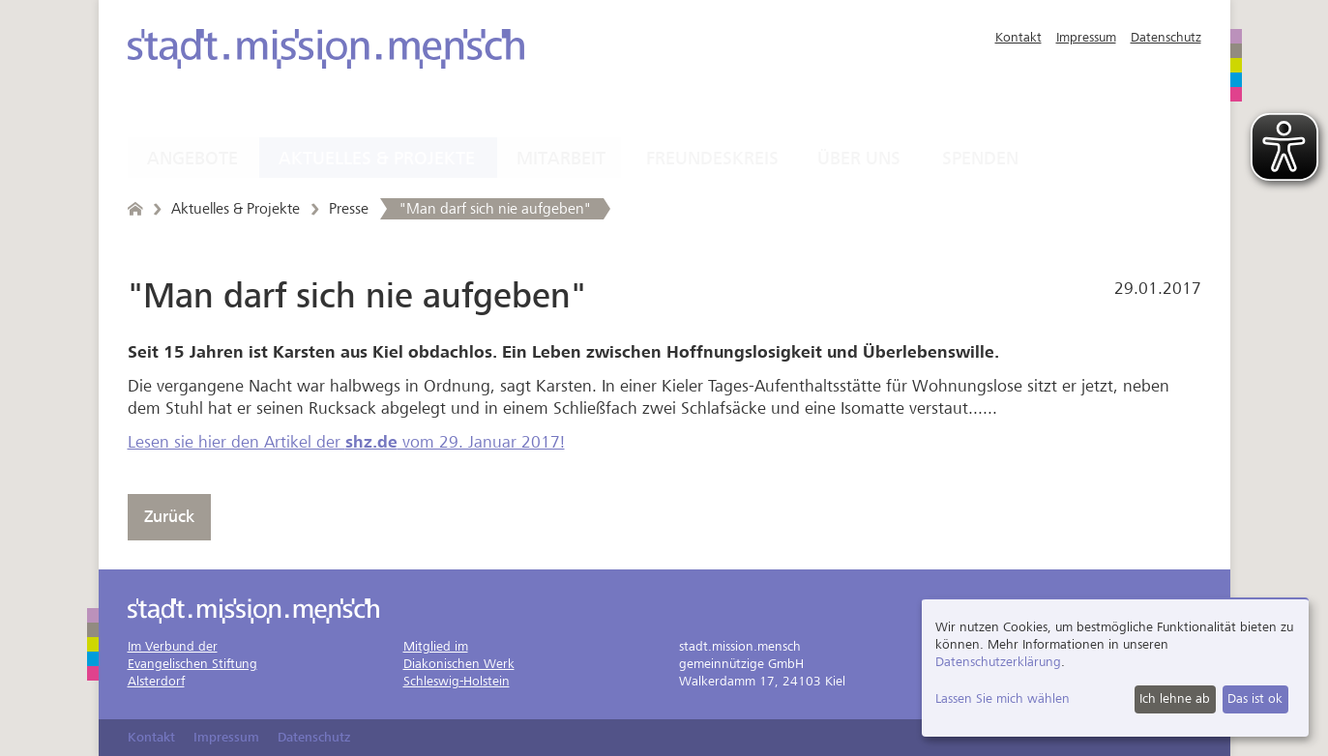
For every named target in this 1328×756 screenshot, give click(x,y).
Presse (349, 209)
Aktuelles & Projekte (377, 158)
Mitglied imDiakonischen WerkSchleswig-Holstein (459, 663)
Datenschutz (1166, 37)
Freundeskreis (712, 158)
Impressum (1086, 37)
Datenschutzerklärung (998, 662)
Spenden (980, 158)
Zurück (169, 517)
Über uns (858, 158)
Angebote (192, 158)
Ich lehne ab (1174, 698)
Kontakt (1018, 37)
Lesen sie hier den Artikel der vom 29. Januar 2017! (346, 442)
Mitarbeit (560, 158)
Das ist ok (1255, 698)
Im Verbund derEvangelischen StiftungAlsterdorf (192, 663)
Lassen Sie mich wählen (1002, 698)
